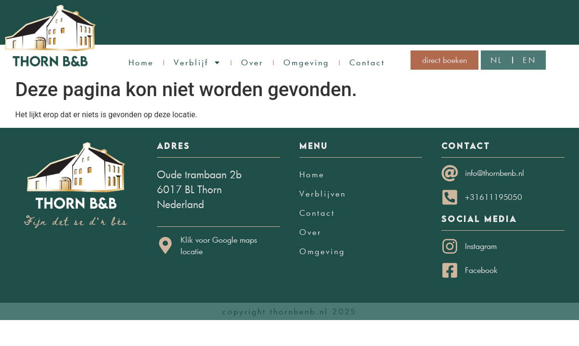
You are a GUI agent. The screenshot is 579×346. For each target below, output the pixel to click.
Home (141, 62)
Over (252, 62)
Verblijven (322, 193)
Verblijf (197, 62)
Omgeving (306, 62)
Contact (367, 62)
